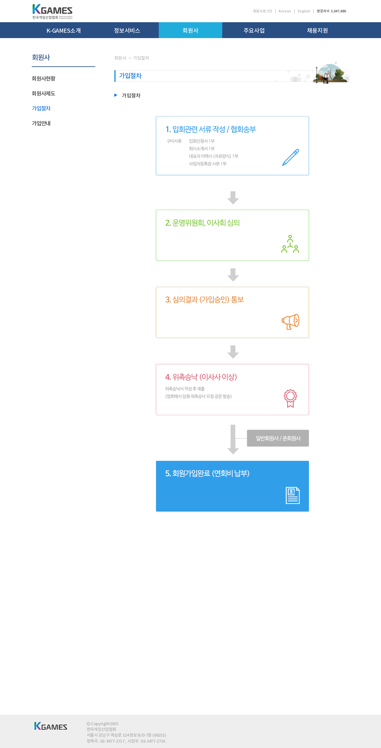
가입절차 (41, 109)
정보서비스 (127, 31)
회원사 (190, 31)
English (304, 11)
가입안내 (41, 124)
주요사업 (254, 31)
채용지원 (317, 31)
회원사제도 (43, 94)
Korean (285, 11)
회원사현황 (43, 79)
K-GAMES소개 (63, 31)
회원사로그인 (262, 11)
